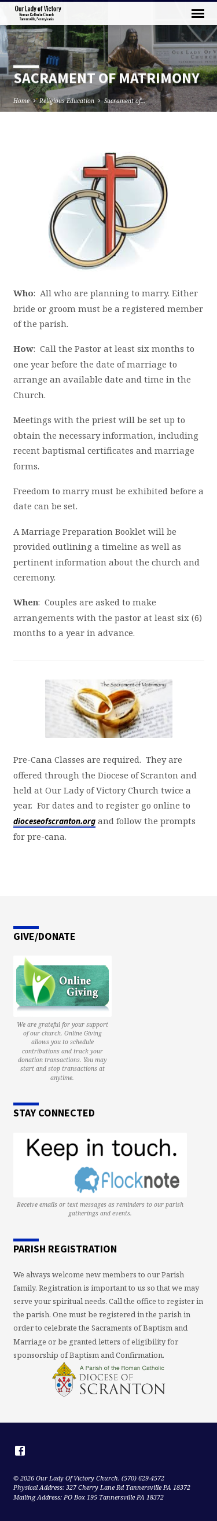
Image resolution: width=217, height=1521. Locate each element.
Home (21, 101)
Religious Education (66, 101)
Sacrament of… (125, 101)
